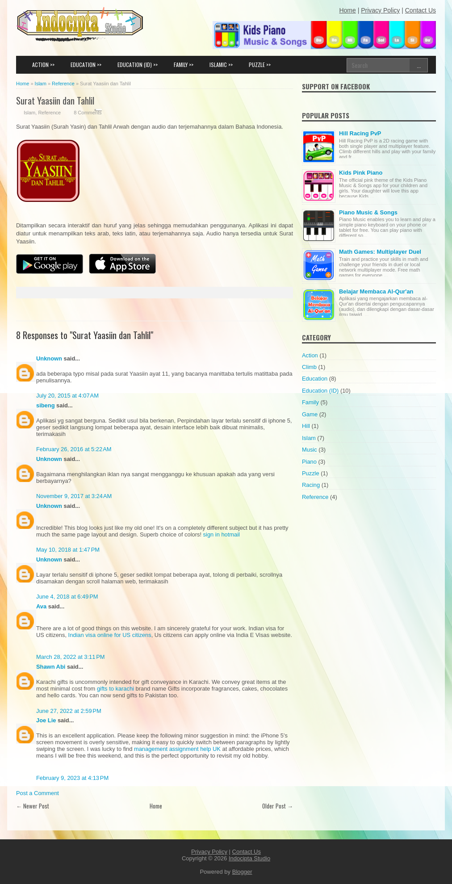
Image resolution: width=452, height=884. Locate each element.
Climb (309, 367)
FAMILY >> (183, 64)
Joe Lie (46, 720)
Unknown (49, 358)
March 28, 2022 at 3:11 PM (70, 657)
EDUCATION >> (86, 64)
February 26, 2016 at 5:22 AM (74, 449)
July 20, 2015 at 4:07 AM (67, 395)
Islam (29, 112)
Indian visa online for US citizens (109, 635)
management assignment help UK (177, 749)
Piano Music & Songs (368, 212)
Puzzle (310, 473)
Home (156, 805)
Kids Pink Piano (360, 172)
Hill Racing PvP (360, 133)
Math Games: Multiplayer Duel (380, 251)
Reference (49, 112)
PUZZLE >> (260, 64)
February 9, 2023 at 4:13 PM (72, 778)
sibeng (45, 405)
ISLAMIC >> (221, 64)
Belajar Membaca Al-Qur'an (376, 291)
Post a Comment (37, 793)
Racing (311, 485)
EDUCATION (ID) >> (137, 64)
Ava (41, 606)
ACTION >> (43, 64)
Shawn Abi (50, 666)
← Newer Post (32, 805)
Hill (306, 426)
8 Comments (87, 112)
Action (310, 355)
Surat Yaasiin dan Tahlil (55, 100)
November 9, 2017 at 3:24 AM (74, 496)
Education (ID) (320, 390)
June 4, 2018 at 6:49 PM (67, 596)
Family (310, 402)
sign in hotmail (221, 534)
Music (309, 449)
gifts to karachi (115, 688)
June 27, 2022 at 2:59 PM (68, 711)
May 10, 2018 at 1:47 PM (68, 549)
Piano (309, 461)
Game (310, 414)
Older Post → (277, 805)
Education (314, 378)
